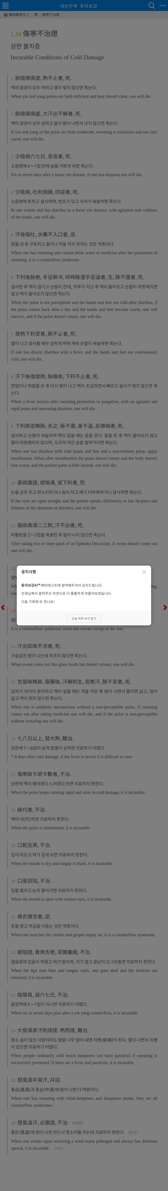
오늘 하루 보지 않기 (84, 618)
